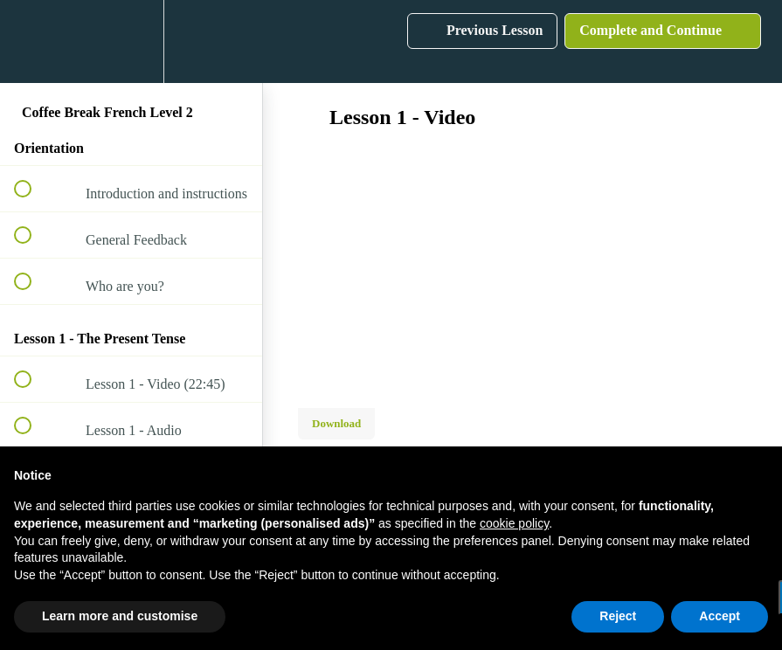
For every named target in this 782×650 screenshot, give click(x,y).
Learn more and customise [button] (119, 616)
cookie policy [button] (514, 523)
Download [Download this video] (336, 423)
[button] (32, 41)
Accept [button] (719, 616)
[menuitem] (131, 41)
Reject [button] (617, 616)
